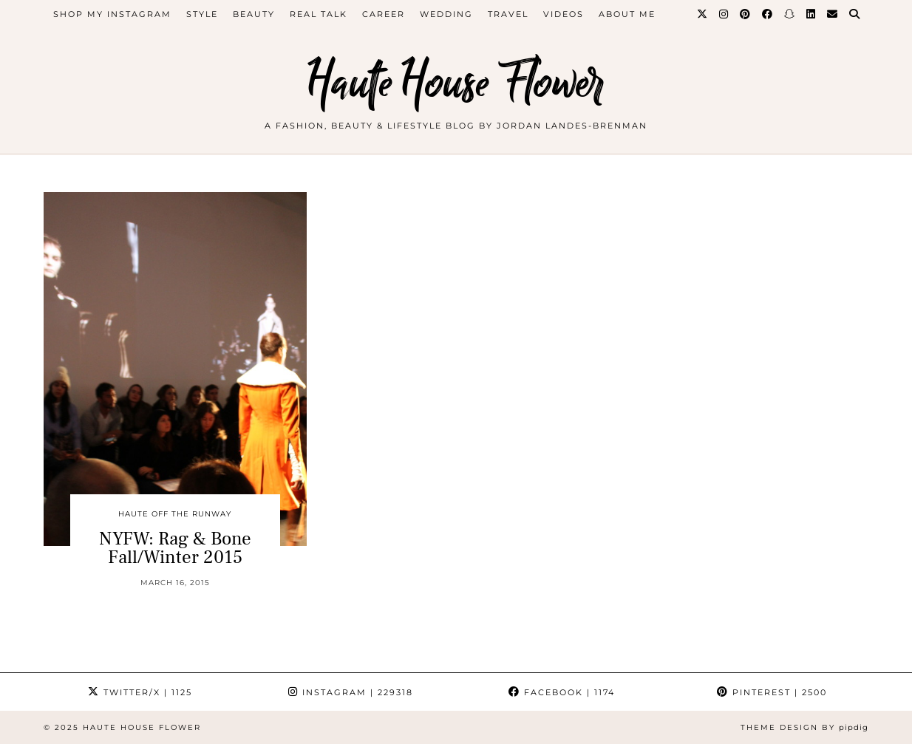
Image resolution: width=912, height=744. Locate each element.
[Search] (855, 14)
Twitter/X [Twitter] (140, 692)
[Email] (833, 14)
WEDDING (446, 14)
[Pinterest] (746, 14)
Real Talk (318, 14)
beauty (254, 14)
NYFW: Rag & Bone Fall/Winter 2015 (175, 548)
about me (627, 14)
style (202, 14)
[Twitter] (703, 14)
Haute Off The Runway (174, 514)
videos (563, 14)
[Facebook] (768, 14)
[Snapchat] (790, 14)
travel (508, 14)
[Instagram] (724, 14)
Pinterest (772, 692)
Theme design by (804, 727)
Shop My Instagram (112, 14)
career (383, 14)
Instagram (350, 692)
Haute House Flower (456, 83)
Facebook (561, 692)
